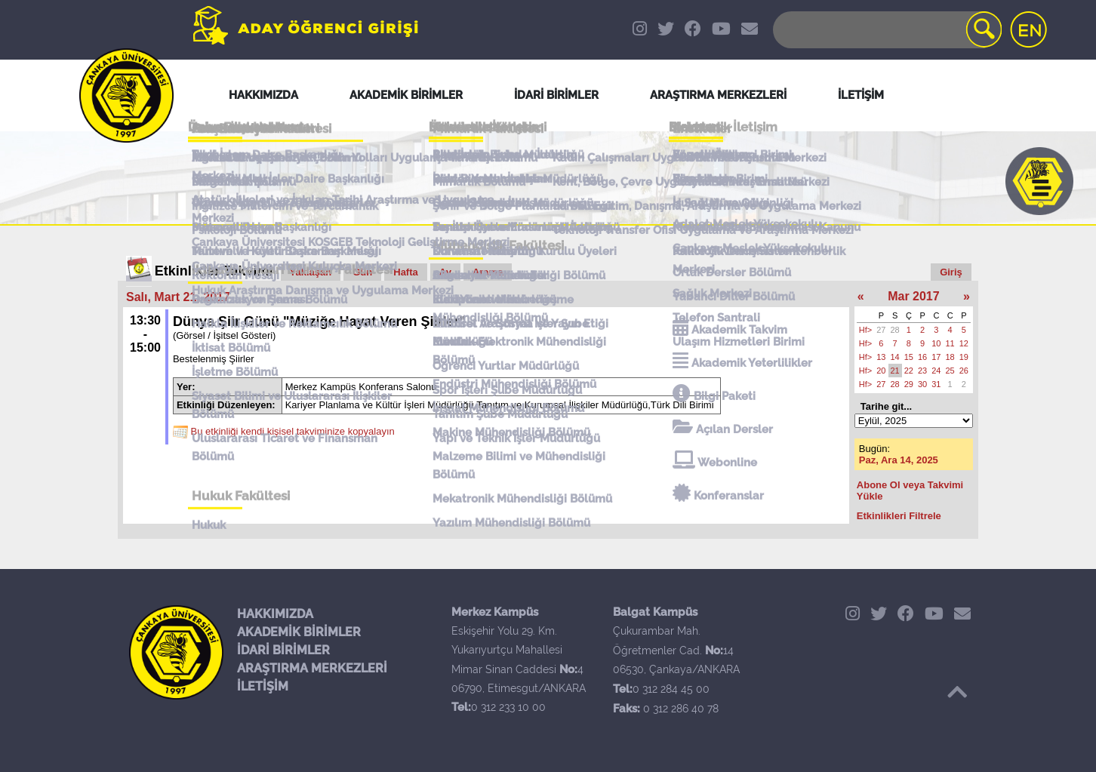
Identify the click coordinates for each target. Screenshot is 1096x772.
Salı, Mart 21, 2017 (178, 297)
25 (950, 370)
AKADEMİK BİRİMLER (299, 632)
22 (908, 370)
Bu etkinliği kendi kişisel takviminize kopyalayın (293, 432)
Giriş (951, 272)
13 (880, 356)
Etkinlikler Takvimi (214, 270)
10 (936, 343)
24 (936, 370)
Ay (445, 272)
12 (963, 343)
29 (908, 384)
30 (922, 384)
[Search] (886, 29)
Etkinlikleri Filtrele (899, 515)
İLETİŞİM (262, 686)
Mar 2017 (914, 296)
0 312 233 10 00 (508, 707)
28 (895, 329)
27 (880, 329)
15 (908, 356)
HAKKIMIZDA (275, 614)
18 (950, 356)
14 (895, 356)
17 (936, 356)
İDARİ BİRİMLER (283, 650)
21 (895, 370)
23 (922, 370)
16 (922, 356)
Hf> (865, 329)
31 (936, 384)
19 (963, 356)
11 (950, 343)
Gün (362, 272)
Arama (488, 272)
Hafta (405, 272)
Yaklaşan (311, 272)
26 (963, 370)
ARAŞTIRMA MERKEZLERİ (312, 668)
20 (880, 370)
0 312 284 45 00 (671, 689)
